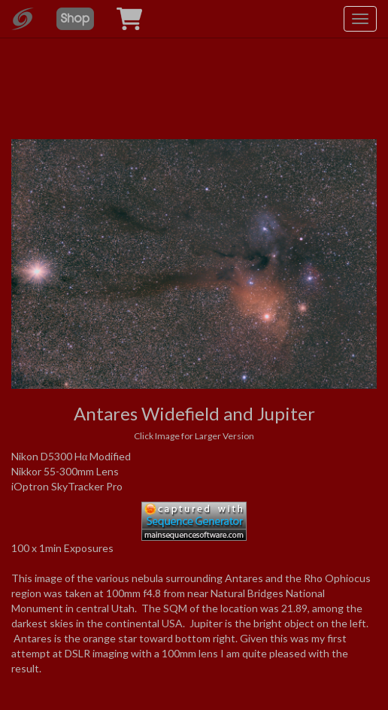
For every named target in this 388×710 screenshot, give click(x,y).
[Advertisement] (194, 60)
